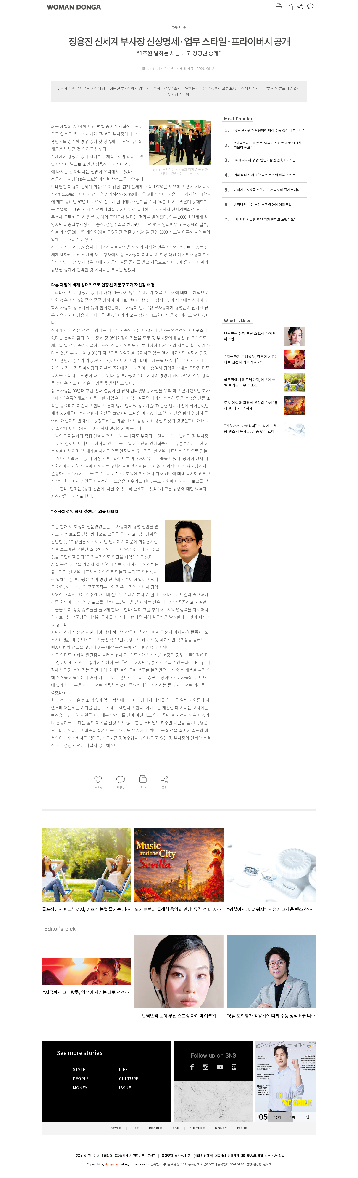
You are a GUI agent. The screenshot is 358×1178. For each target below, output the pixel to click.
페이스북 (192, 1067)
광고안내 (93, 1156)
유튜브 (220, 1067)
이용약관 (233, 1156)
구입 (305, 1116)
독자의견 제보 (122, 1156)
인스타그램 (205, 1067)
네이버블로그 (234, 1067)
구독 (291, 1116)
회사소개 (180, 1156)
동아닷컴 (167, 1156)
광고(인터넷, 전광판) (200, 1156)
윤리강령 (106, 1156)
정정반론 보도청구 (144, 1156)
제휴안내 (220, 1156)
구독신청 (80, 1156)
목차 (277, 1116)
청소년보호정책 (274, 1156)
